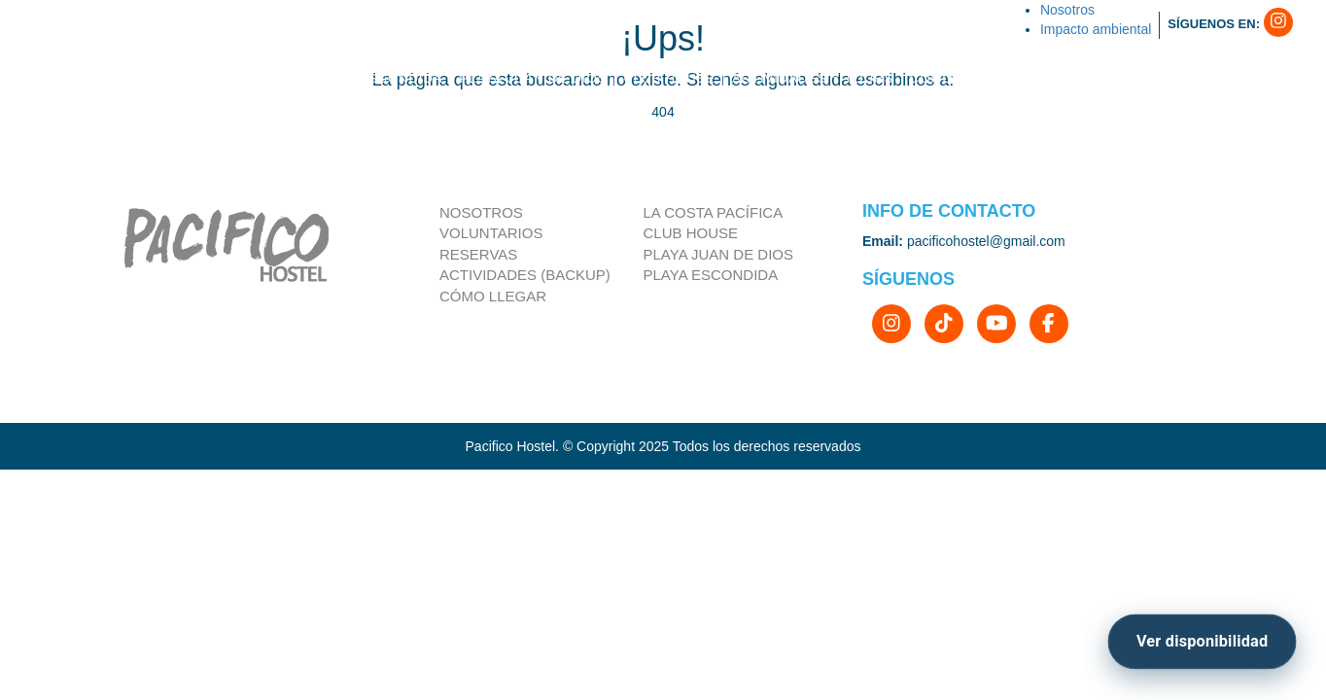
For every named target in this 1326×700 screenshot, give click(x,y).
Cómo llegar (492, 296)
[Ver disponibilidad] (1201, 642)
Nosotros (481, 212)
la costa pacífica (714, 212)
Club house (691, 233)
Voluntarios (490, 233)
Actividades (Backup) (525, 274)
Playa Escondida (711, 274)
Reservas (478, 254)
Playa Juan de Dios (719, 254)
